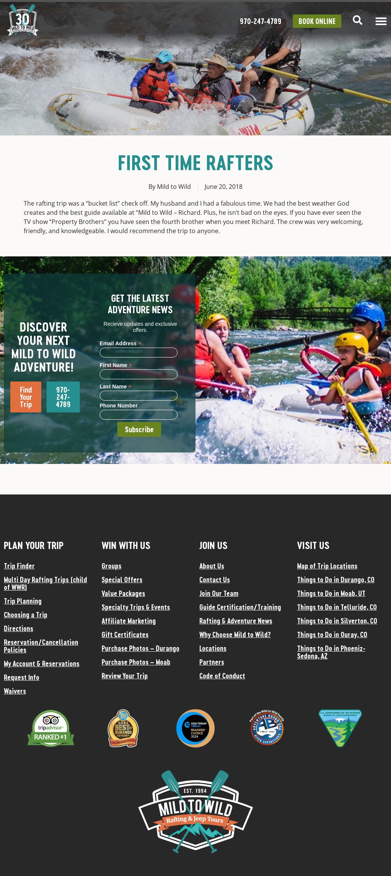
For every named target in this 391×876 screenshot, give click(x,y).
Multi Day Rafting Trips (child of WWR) (45, 583)
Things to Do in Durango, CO (336, 579)
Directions (18, 628)
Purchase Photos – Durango (140, 648)
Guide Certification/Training (240, 607)
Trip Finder (19, 566)
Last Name (115, 386)
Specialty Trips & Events (136, 607)
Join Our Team (218, 593)
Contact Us (214, 579)
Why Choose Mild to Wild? (235, 634)
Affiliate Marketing (129, 621)
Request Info (21, 677)
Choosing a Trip (25, 614)
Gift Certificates (125, 634)
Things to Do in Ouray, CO (332, 634)
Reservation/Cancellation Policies (41, 646)
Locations (212, 648)
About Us (211, 566)
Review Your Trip (125, 675)
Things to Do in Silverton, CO (337, 621)
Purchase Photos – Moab (136, 662)
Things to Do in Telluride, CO (337, 607)
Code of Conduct (222, 675)
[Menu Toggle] (381, 21)
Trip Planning (23, 601)
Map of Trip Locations (327, 566)
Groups (111, 566)
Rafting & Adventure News (235, 621)
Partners (211, 662)
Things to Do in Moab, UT (331, 593)
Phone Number (119, 405)
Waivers (15, 691)
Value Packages (123, 593)
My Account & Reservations (41, 663)
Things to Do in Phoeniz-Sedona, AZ (331, 652)
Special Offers (122, 579)
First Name (116, 365)
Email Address (120, 343)
